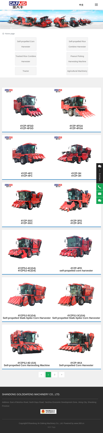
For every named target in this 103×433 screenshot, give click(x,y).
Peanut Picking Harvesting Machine (77, 59)
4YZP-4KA (76, 363)
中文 (81, 5)
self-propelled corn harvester (76, 270)
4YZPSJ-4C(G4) (27, 268)
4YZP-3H (76, 173)
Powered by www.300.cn (74, 423)
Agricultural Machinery (77, 71)
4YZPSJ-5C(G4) (27, 315)
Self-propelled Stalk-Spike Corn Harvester (27, 318)
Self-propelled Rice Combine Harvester (77, 44)
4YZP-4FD (76, 268)
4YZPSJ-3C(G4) (76, 315)
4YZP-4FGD (26, 126)
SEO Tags (51, 427)
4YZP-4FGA (76, 126)
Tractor (26, 71)
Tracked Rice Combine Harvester (26, 59)
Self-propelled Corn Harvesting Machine (27, 365)
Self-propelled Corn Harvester (25, 44)
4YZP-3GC (27, 220)
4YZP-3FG (76, 220)
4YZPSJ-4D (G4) (27, 363)
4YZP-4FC (26, 173)
